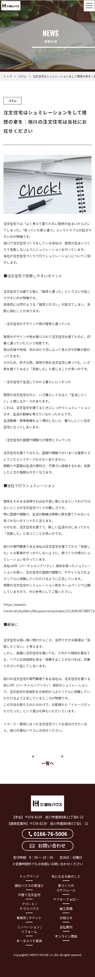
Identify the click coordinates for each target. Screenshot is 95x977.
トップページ (29, 876)
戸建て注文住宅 (29, 894)
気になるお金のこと (66, 876)
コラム (22, 76)
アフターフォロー (66, 899)
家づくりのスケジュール (65, 887)
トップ (7, 76)
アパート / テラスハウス (29, 906)
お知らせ (66, 917)
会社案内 (66, 927)
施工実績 (66, 908)
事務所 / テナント (29, 917)
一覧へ (47, 763)
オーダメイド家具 (29, 941)
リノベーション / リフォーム (29, 929)
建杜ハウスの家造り (29, 885)
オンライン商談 (66, 936)
